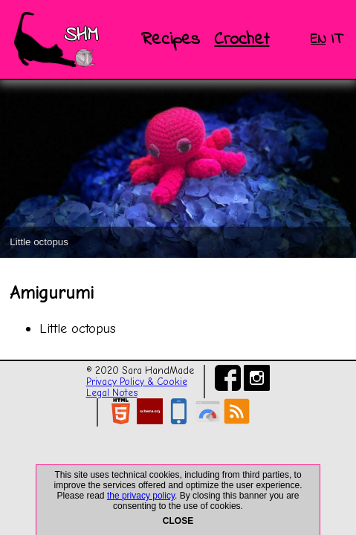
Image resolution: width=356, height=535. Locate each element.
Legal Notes (111, 392)
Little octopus (77, 328)
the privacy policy (141, 495)
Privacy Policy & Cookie (136, 381)
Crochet (241, 40)
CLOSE (178, 521)
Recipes (170, 40)
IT (336, 40)
